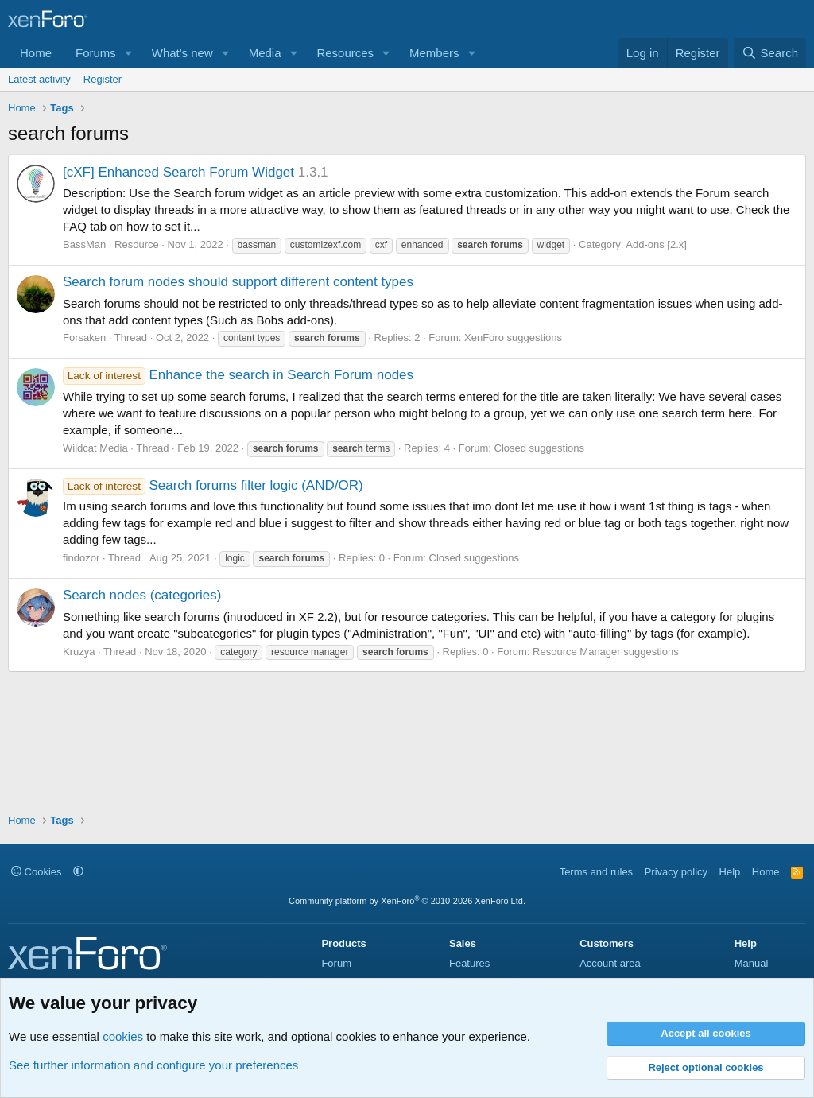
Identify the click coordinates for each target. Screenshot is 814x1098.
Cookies (36, 872)
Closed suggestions (539, 448)
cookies (123, 1036)
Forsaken (84, 337)
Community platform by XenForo (407, 901)
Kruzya (79, 652)
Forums (96, 53)
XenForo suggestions (513, 337)
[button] (129, 53)
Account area (610, 963)
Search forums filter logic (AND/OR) (213, 485)
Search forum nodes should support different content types (238, 281)
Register (102, 79)
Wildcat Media (95, 448)
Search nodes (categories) (142, 595)
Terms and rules (596, 872)
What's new (182, 53)
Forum (336, 963)
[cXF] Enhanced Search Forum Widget (178, 172)
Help (730, 872)
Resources (345, 53)
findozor (81, 558)
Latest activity (39, 79)
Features (469, 963)
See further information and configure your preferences (153, 1065)
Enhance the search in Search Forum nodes (238, 374)
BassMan (84, 244)
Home (36, 53)
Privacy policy (676, 872)
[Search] (770, 53)
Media (265, 53)
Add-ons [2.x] (656, 244)
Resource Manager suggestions (606, 652)
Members (434, 53)
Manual (752, 963)
